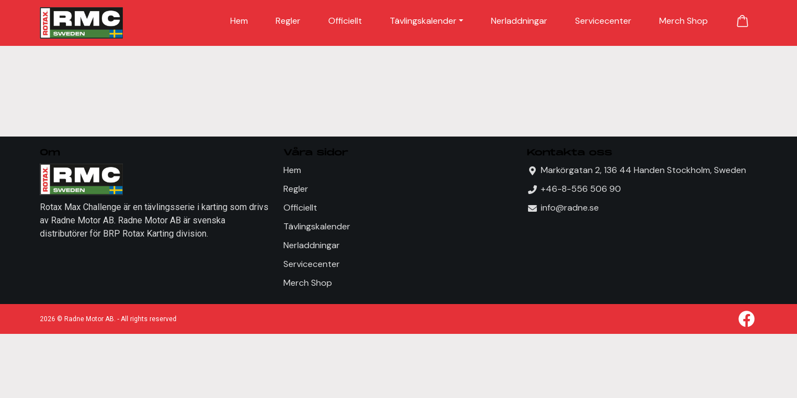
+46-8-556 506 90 (581, 189)
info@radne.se (570, 207)
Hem (239, 21)
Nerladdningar (519, 21)
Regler (288, 21)
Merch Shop (683, 21)
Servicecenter (603, 21)
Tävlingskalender (423, 21)
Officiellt (345, 21)
